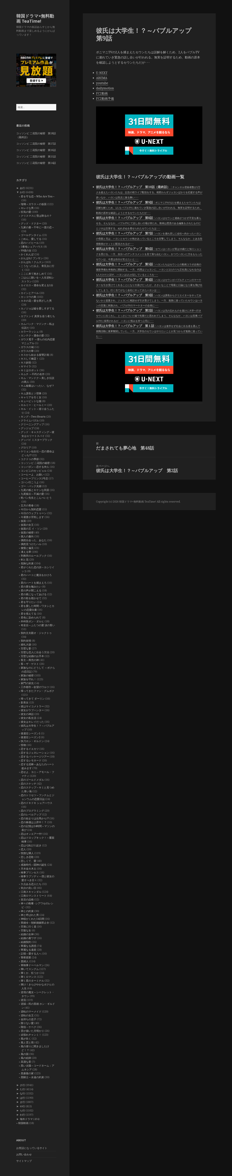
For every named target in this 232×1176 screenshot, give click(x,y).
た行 (22, 1089)
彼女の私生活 (28, 718)
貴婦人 (25, 961)
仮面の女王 (27, 525)
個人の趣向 (27, 536)
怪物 (23, 745)
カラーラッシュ (30, 331)
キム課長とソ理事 (31, 393)
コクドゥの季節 (30, 459)
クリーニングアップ (32, 424)
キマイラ (26, 366)
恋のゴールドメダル (32, 779)
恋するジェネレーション (35, 752)
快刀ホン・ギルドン (32, 741)
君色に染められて (31, 617)
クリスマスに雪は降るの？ (36, 215)
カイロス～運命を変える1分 (37, 285)
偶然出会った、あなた (34, 540)
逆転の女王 (27, 1015)
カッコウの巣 (28, 297)
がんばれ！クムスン (32, 262)
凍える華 (26, 552)
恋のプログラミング (32, 810)
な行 (22, 1093)
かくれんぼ (27, 254)
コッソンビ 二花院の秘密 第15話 (36, 156)
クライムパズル (30, 420)
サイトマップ (24, 1161)
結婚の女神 (27, 934)
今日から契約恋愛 (31, 509)
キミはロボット (30, 370)
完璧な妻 (26, 648)
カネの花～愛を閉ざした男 (36, 300)
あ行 (22, 188)
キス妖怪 (26, 362)
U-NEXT (101, 73)
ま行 (22, 1102)
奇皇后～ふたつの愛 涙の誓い (38, 625)
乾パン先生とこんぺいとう (36, 497)
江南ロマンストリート (34, 895)
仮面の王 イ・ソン (31, 528)
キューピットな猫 (31, 401)
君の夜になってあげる (34, 594)
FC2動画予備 (105, 98)
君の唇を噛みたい (31, 586)
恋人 (23, 849)
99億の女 (26, 250)
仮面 (23, 521)
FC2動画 (102, 93)
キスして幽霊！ (30, 358)
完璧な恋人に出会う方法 (35, 652)
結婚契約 (26, 942)
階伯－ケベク (28, 1027)
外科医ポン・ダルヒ (32, 621)
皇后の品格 (27, 899)
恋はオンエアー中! (31, 834)
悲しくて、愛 (28, 861)
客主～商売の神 (30, 660)
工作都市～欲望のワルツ (35, 687)
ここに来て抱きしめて (34, 273)
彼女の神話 (27, 714)
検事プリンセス (30, 872)
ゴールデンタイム (31, 235)
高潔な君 (26, 1061)
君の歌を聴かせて (31, 598)
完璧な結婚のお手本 (32, 656)
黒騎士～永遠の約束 (32, 1077)
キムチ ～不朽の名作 (33, 374)
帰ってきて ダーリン (33, 698)
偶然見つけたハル (31, 544)
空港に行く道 (28, 926)
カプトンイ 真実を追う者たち (38, 316)
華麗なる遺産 (28, 949)
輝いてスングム (30, 969)
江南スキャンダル (31, 892)
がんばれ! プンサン (32, 258)
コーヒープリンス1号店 (34, 478)
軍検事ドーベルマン (32, 965)
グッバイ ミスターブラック (36, 440)
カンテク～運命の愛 (32, 335)
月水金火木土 (28, 868)
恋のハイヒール (30, 243)
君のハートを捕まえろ (34, 582)
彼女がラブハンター (32, 710)
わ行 (22, 1114)
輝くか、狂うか (30, 973)
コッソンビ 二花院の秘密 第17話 (36, 143)
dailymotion (105, 88)
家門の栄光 (27, 683)
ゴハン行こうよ (30, 482)
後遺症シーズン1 (30, 733)
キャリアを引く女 (31, 397)
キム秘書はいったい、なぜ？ (37, 385)
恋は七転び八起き (31, 845)
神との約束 (27, 911)
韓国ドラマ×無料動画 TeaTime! (35, 18)
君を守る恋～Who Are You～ (38, 196)
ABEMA (101, 78)
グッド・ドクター (31, 223)
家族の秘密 (27, 675)
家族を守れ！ (28, 679)
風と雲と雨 (27, 1042)
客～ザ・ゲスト (30, 664)
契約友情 (26, 640)
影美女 (25, 702)
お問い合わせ (24, 1154)
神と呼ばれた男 (30, 915)
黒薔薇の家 (27, 1073)
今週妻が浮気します (32, 517)
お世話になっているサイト (31, 1148)
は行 (22, 1098)
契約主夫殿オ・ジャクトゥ (36, 633)
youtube (102, 83)
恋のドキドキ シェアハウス (36, 803)
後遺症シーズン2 (30, 737)
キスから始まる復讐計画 (35, 355)
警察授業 (26, 957)
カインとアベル (30, 293)
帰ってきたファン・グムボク (37, 691)
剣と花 (25, 559)
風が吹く (26, 1038)
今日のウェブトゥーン (34, 513)
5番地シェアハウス (32, 246)
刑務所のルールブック (34, 555)
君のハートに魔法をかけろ (36, 575)
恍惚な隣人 (27, 853)
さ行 (22, 1085)
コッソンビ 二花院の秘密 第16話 (36, 150)
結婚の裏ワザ (28, 938)
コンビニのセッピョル (34, 470)
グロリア (26, 447)
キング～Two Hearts (33, 416)
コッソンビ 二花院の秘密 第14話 (36, 163)
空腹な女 (26, 930)
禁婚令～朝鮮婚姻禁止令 (35, 922)
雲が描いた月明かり (32, 1031)
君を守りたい (28, 602)
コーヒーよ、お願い (32, 474)
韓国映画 (23, 1123)
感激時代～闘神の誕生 (34, 864)
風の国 (25, 1054)
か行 (22, 192)
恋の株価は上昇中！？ (34, 822)
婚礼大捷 (26, 644)
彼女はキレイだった (32, 722)
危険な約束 (27, 563)
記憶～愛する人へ (31, 953)
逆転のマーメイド (31, 1011)
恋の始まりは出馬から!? (35, 818)
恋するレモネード (31, 760)
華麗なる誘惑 (28, 946)
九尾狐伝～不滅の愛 (32, 494)
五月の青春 (27, 505)
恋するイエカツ (30, 749)
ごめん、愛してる (31, 239)
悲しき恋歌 (27, 857)
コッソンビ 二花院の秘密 (35, 463)
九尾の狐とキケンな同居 (35, 490)
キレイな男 (27, 208)
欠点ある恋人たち (31, 884)
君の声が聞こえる (31, 590)
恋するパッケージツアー (35, 756)
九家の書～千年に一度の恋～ (37, 227)
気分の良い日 (28, 888)
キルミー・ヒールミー (34, 405)
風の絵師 (26, 1058)
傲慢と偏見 (27, 548)
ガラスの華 (27, 351)
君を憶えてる (28, 613)
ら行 (22, 1110)
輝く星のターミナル (32, 980)
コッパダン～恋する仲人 (35, 467)
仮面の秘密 (27, 532)
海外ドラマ (26, 1119)
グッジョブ (27, 428)
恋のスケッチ (28, 783)
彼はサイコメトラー (32, 706)
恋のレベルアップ (31, 814)
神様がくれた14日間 (32, 919)
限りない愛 (27, 1023)
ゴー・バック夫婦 (31, 486)
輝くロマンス (28, 976)
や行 (22, 1106)
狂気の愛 (26, 212)
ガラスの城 (27, 347)
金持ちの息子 (28, 1019)
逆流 (23, 1000)
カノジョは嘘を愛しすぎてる (37, 308)
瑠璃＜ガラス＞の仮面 (34, 204)
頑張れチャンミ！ (31, 1034)
